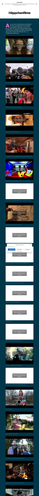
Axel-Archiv (19, 2)
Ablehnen (19, 249)
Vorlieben (27, 249)
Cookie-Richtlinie (19, 251)
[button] (30, 244)
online (27, 32)
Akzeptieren (11, 249)
